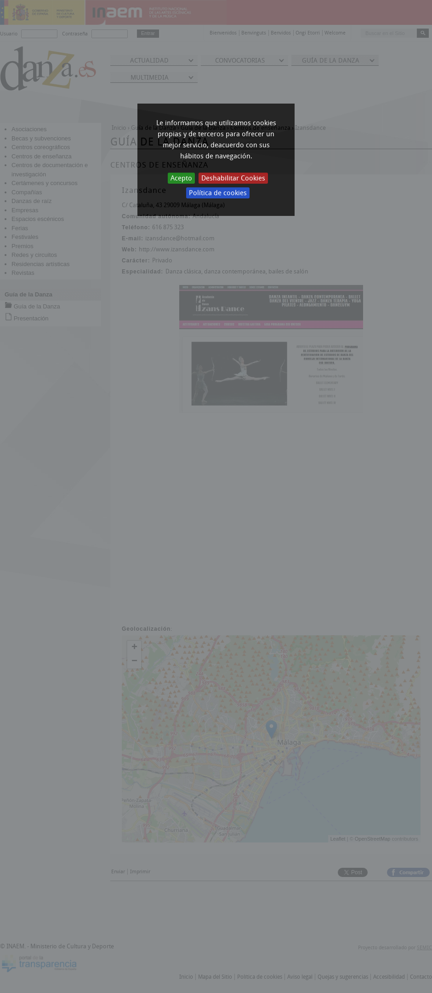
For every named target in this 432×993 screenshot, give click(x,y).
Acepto (181, 178)
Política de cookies (218, 193)
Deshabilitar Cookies (233, 178)
